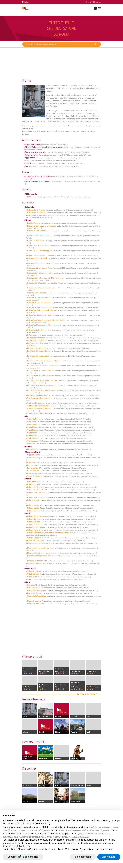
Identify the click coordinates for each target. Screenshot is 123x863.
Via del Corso (32, 427)
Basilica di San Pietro (35, 240)
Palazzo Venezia (33, 510)
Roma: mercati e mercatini (35, 152)
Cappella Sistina (33, 454)
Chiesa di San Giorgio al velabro (40, 272)
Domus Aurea (32, 465)
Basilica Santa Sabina (36, 255)
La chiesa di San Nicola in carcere (40, 375)
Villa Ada (30, 571)
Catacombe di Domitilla (36, 212)
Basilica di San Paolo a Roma (38, 235)
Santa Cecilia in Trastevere (38, 405)
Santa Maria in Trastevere (37, 413)
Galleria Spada (33, 537)
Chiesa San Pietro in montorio (39, 307)
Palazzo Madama (34, 500)
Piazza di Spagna (34, 600)
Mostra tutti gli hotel (88, 694)
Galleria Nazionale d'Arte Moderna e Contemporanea (48, 532)
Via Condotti (32, 424)
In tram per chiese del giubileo (37, 181)
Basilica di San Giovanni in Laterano (41, 225)
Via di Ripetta (32, 429)
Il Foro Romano (33, 470)
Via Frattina (32, 435)
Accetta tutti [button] (108, 856)
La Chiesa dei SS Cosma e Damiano (41, 343)
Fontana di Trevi (33, 449)
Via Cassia (31, 421)
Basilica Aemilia (34, 222)
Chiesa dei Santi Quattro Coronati (40, 263)
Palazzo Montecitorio (35, 505)
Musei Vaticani (33, 540)
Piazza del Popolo (34, 593)
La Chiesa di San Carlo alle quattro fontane (44, 360)
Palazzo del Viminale (35, 489)
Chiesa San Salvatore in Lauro (39, 315)
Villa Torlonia (32, 579)
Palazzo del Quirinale (35, 487)
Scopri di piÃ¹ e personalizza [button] (23, 856)
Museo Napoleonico (35, 560)
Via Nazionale (32, 438)
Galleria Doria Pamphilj (36, 527)
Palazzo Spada (33, 507)
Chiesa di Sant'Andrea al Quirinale (40, 287)
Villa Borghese (33, 573)
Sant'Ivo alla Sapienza (36, 403)
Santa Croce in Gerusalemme (38, 408)
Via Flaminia (32, 432)
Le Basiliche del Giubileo (37, 395)
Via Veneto (31, 443)
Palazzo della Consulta (36, 492)
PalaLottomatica (33, 481)
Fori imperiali (32, 467)
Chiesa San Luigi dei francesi (39, 302)
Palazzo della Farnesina (36, 497)
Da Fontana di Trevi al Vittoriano (38, 176)
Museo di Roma (33, 553)
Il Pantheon (31, 334)
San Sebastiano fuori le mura (38, 398)
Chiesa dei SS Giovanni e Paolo (39, 267)
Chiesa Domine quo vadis (37, 292)
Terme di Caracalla (34, 476)
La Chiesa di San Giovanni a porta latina (43, 365)
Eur (26, 166)
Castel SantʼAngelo (34, 457)
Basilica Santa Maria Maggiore (39, 250)
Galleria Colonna (34, 521)
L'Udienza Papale (32, 144)
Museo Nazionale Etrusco (37, 563)
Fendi (29, 196)
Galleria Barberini (34, 516)
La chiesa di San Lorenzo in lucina (40, 370)
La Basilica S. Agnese (36, 340)
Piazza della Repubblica (36, 595)
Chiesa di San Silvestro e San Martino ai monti (46, 277)
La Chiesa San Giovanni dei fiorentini (42, 385)
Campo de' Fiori (33, 584)
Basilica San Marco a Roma (38, 245)
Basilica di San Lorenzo (36, 230)
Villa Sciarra (32, 576)
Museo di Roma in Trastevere (39, 555)
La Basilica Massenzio (36, 337)
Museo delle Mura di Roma (38, 548)
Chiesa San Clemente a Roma (39, 297)
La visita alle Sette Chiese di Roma (41, 390)
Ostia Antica (30, 163)
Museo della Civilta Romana (38, 543)
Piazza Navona (33, 603)
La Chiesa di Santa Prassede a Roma (42, 380)
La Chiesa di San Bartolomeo (39, 350)
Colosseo (31, 462)
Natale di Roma (31, 154)
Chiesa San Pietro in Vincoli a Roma (41, 310)
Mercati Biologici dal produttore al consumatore (44, 147)
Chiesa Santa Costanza (36, 330)
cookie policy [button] (43, 823)
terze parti (52, 827)
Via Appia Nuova (33, 418)
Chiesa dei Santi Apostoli (37, 258)
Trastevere (29, 160)
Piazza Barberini (33, 587)
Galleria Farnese (33, 529)
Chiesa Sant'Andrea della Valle (39, 325)
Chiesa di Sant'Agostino (36, 282)
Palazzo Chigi (32, 484)
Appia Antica (30, 157)
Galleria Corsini (33, 524)
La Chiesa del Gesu (34, 348)
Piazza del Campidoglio (36, 590)
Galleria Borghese (34, 518)
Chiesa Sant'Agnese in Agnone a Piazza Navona (46, 320)
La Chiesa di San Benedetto (38, 355)
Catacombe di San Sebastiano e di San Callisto (46, 215)
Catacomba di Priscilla (36, 209)
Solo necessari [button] (83, 856)
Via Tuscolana (32, 440)
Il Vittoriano (32, 473)
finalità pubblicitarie (67, 833)
